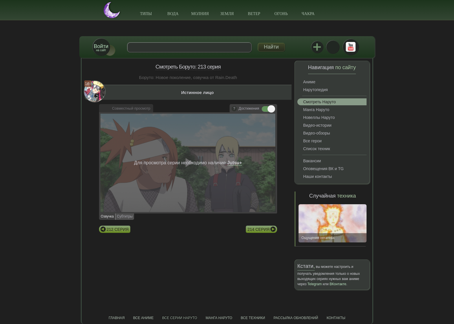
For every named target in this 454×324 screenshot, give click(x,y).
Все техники (253, 318)
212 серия (118, 229)
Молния (200, 14)
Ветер (254, 14)
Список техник (316, 148)
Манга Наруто (316, 109)
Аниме (309, 82)
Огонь (281, 14)
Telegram (314, 284)
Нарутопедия (315, 89)
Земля (227, 14)
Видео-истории (317, 125)
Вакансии (312, 161)
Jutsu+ (317, 47)
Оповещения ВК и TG (323, 168)
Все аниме (143, 318)
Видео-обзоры (316, 133)
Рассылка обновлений (296, 318)
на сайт (101, 47)
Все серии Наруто (179, 318)
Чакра (308, 14)
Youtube (351, 47)
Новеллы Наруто (319, 117)
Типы (146, 14)
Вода (172, 14)
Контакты (336, 318)
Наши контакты (317, 176)
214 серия (259, 229)
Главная (117, 318)
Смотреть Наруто (319, 102)
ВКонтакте (332, 47)
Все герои (312, 141)
